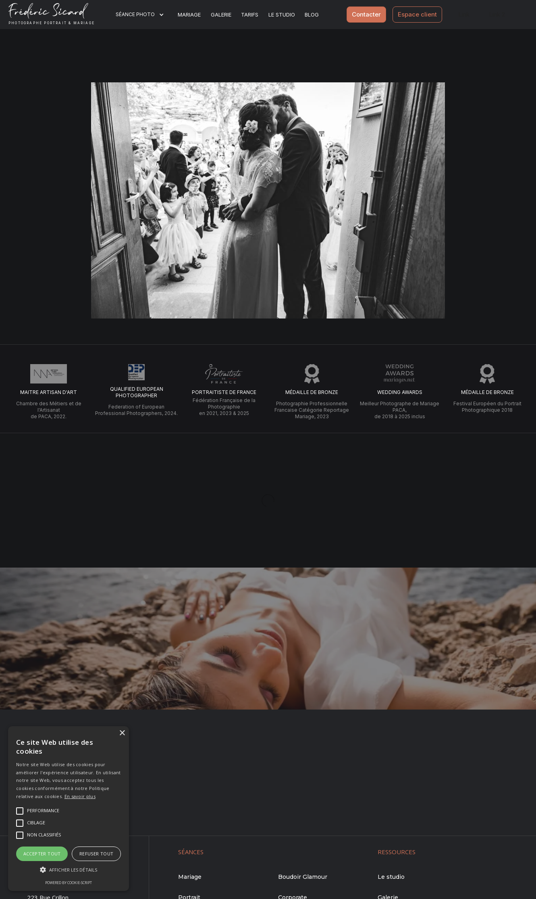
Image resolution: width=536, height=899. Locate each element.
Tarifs (249, 14)
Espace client (417, 14)
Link (464, 14)
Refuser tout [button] (96, 854)
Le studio (281, 14)
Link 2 (497, 14)
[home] (58, 14)
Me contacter (267, 683)
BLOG (312, 14)
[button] (145, 14)
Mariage (189, 14)
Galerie (221, 14)
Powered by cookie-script (68, 882)
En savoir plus (80, 796)
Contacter (366, 14)
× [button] (122, 733)
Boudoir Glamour (302, 876)
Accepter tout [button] (42, 854)
